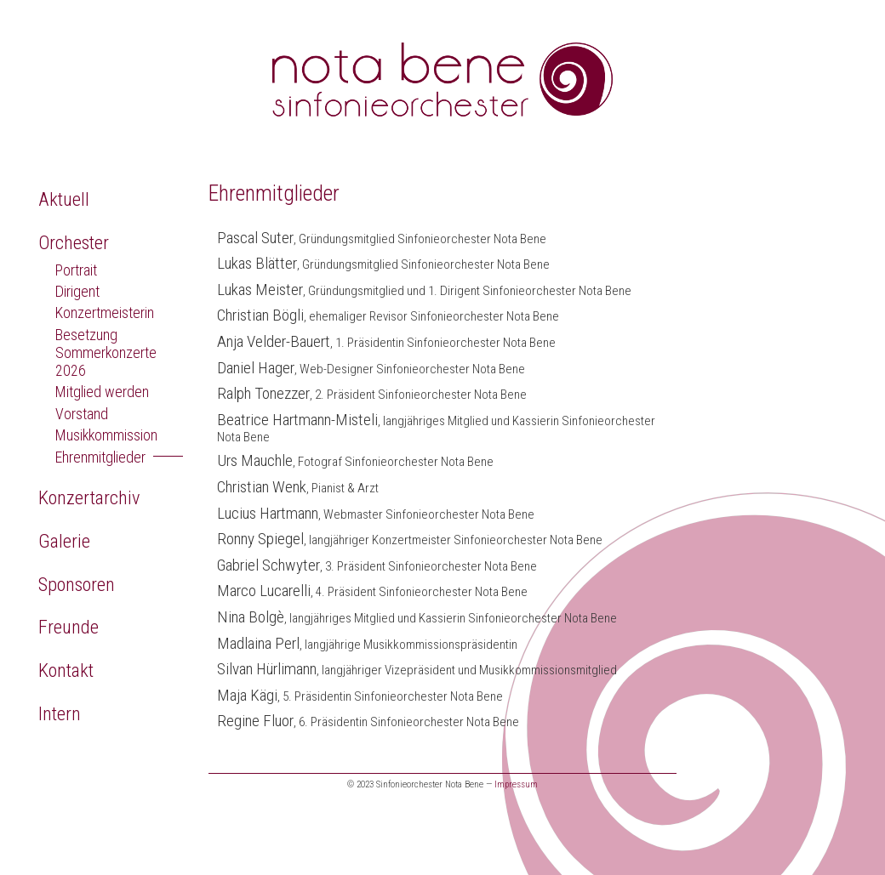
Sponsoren (76, 584)
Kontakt (66, 670)
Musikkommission (106, 435)
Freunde (68, 627)
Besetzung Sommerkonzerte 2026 (106, 352)
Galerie (64, 541)
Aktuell (63, 199)
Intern (59, 713)
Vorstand (81, 414)
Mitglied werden (102, 392)
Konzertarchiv (89, 497)
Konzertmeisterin (104, 312)
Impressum (516, 784)
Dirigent (77, 291)
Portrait (76, 270)
